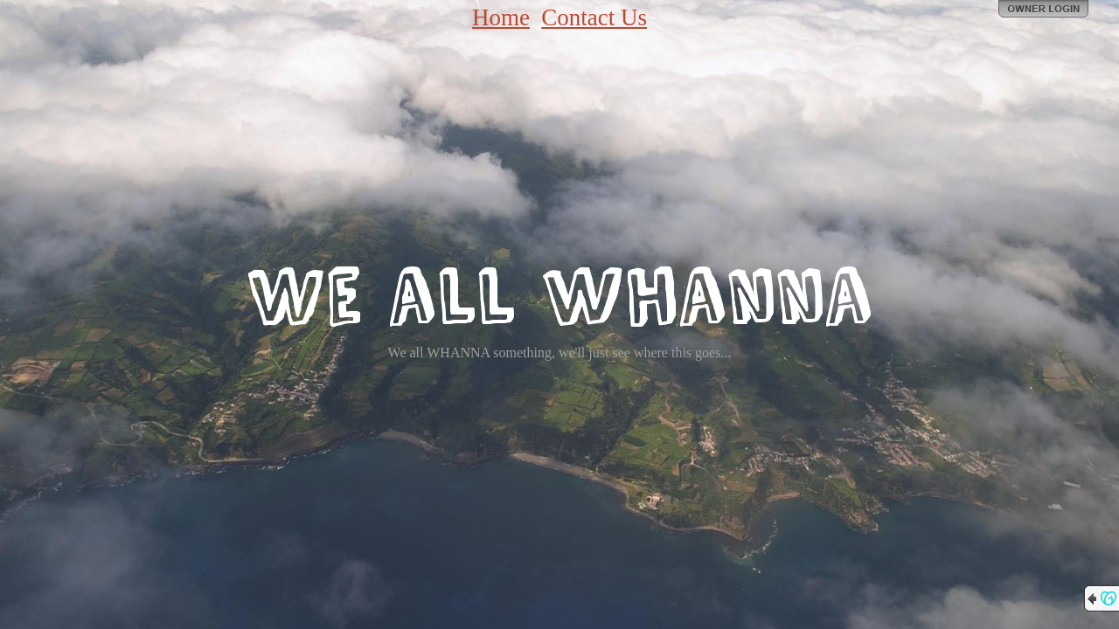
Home (501, 17)
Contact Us (594, 17)
